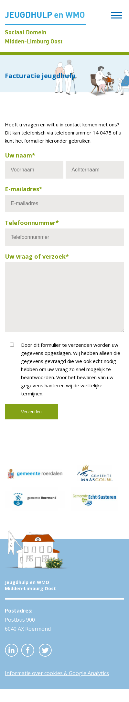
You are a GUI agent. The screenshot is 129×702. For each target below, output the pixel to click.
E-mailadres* (23, 189)
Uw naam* (20, 155)
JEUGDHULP (45, 14)
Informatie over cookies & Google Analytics (57, 686)
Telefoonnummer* (32, 223)
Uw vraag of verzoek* (37, 256)
